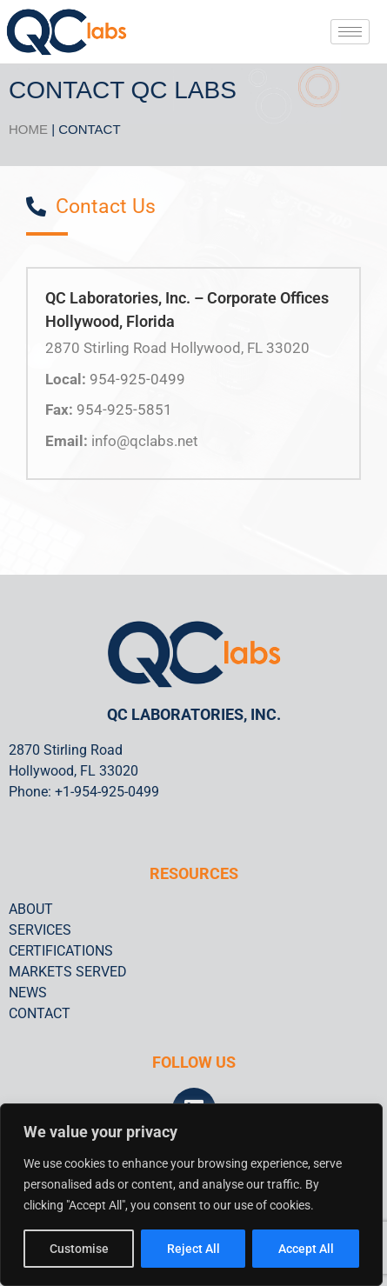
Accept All (306, 1249)
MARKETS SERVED (68, 971)
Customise (79, 1249)
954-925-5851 (124, 409)
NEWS (28, 992)
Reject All (193, 1249)
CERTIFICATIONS (61, 951)
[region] (191, 1194)
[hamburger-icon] (350, 31)
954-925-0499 (137, 379)
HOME (28, 129)
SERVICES (40, 930)
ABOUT (31, 909)
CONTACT (39, 1013)
